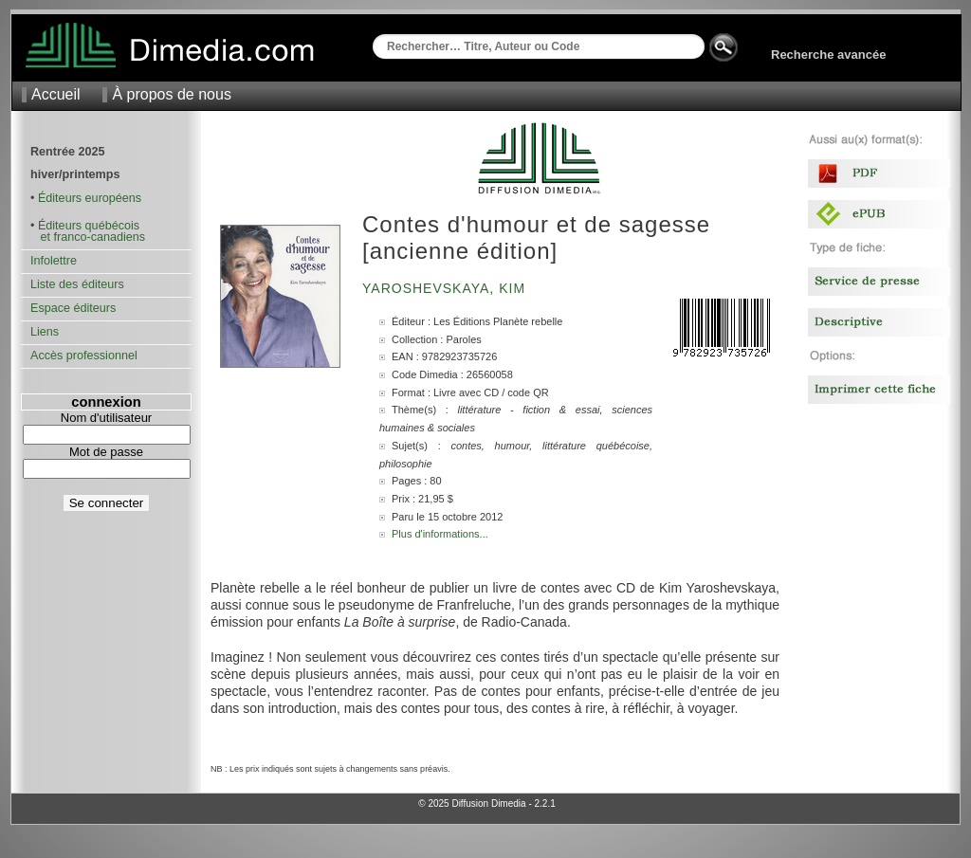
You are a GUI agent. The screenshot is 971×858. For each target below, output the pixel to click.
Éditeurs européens (89, 198)
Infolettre (53, 260)
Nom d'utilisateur (106, 418)
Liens (44, 331)
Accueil (56, 94)
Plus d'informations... (440, 533)
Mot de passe (106, 452)
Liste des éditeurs (77, 284)
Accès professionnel (83, 355)
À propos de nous (171, 94)
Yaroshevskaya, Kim (446, 288)
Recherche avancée (828, 54)
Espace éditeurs (73, 308)
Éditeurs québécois (88, 225)
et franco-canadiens (87, 237)
